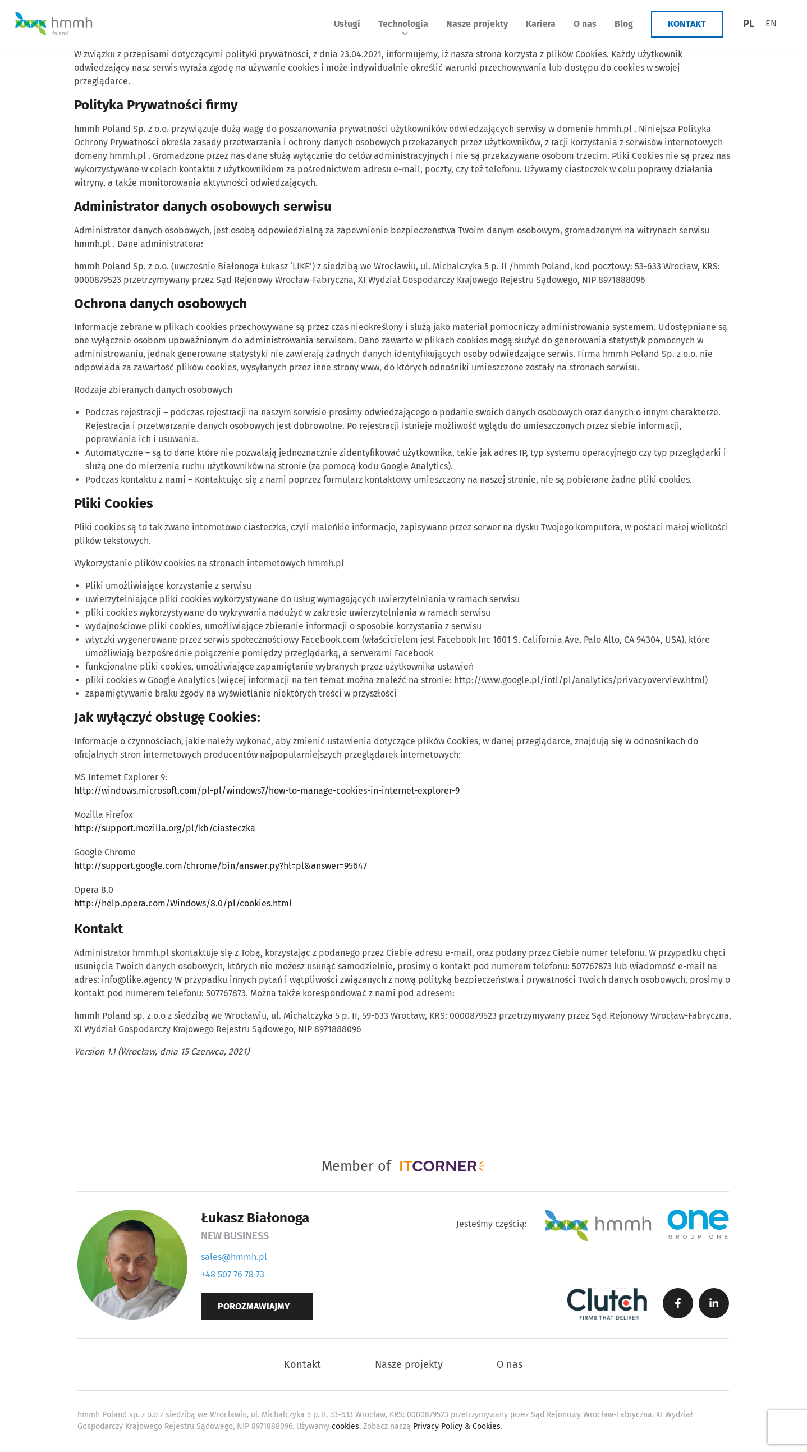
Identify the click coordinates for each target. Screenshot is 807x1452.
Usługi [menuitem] (347, 24)
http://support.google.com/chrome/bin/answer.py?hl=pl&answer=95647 (220, 865)
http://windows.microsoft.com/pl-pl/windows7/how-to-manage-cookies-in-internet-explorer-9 (267, 790)
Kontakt (687, 24)
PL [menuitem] (748, 23)
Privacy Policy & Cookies (457, 1426)
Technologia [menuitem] (403, 24)
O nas (509, 1364)
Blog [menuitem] (624, 24)
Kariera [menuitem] (541, 24)
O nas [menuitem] (585, 24)
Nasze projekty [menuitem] (477, 24)
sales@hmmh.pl (234, 1257)
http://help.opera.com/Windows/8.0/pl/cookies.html (183, 903)
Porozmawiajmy (254, 1306)
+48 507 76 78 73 (232, 1274)
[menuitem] (748, 24)
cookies (345, 1426)
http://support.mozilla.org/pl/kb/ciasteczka (164, 828)
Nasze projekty (409, 1364)
